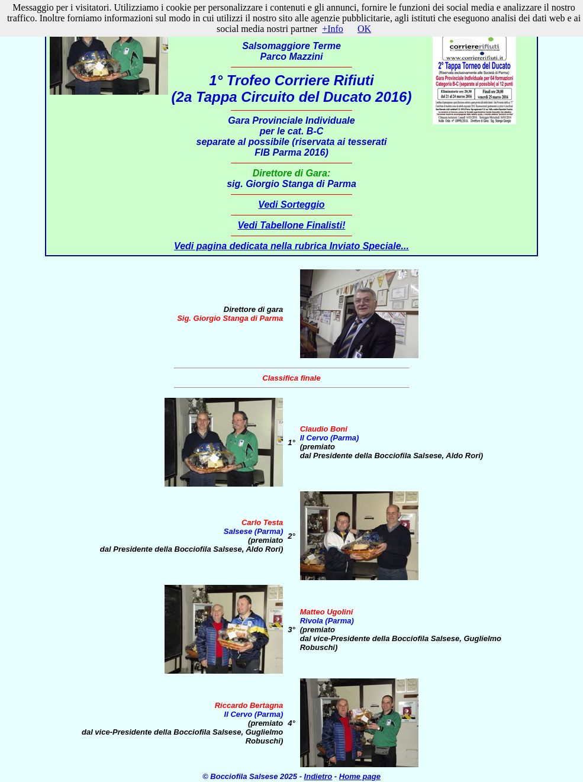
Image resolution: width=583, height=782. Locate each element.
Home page (360, 776)
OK (364, 29)
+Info (332, 29)
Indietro (318, 776)
